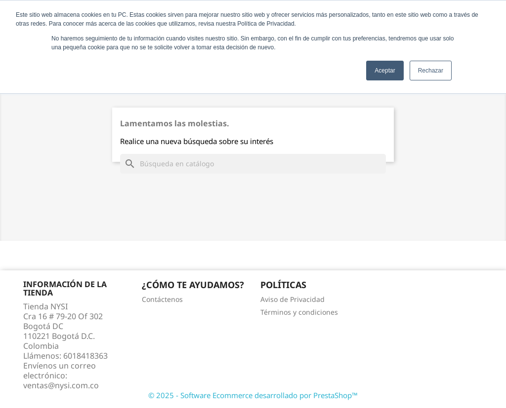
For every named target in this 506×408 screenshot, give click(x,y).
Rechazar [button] (430, 70)
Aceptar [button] (385, 70)
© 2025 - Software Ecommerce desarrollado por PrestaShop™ (253, 395)
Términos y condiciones (299, 312)
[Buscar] (253, 164)
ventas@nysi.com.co (61, 385)
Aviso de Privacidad (292, 299)
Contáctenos (162, 299)
